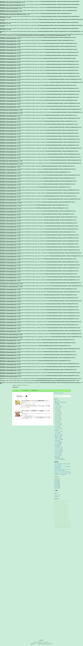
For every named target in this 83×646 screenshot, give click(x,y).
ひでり (23, 415)
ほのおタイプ (42, 413)
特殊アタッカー (47, 413)
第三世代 (29, 415)
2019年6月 (56, 481)
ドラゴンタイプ (57, 424)
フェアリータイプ (58, 428)
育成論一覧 (56, 400)
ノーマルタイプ (57, 406)
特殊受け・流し (57, 436)
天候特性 (26, 415)
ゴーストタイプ (57, 423)
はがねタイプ (57, 427)
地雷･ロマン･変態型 (58, 450)
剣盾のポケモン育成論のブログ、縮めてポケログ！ (41, 642)
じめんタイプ (57, 416)
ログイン (55, 492)
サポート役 (57, 432)
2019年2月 (56, 482)
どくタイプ (57, 415)
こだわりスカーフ (58, 447)
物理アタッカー (57, 434)
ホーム (16, 390)
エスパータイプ (57, 419)
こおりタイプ (57, 412)
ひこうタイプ (57, 418)
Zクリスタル (57, 454)
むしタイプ (57, 420)
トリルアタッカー (58, 431)
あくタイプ (57, 426)
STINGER (50, 643)
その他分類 (56, 446)
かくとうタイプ (57, 414)
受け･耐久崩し (57, 444)
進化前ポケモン (57, 452)
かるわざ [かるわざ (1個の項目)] (56, 501)
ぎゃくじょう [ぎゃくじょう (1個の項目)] (61, 501)
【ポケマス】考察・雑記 (59, 459)
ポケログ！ (16, 387)
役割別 (55, 430)
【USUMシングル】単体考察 (35, 413)
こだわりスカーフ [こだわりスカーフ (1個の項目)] (67, 501)
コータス (32, 415)
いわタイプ (57, 422)
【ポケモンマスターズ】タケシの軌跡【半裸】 (62, 471)
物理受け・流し (57, 438)
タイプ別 (55, 403)
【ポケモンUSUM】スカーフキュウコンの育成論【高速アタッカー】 (35, 400)
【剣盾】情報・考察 (34, 390)
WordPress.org (56, 496)
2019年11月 (56, 478)
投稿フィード (56, 493)
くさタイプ (57, 410)
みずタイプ (57, 408)
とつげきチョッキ (58, 451)
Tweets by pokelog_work (58, 392)
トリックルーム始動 (58, 439)
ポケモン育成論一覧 (25, 390)
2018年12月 (56, 485)
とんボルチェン (57, 455)
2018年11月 (56, 486)
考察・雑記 (56, 456)
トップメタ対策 (23, 414)
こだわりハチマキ (58, 448)
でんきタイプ (57, 411)
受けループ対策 (57, 443)
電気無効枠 (57, 440)
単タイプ (28, 413)
